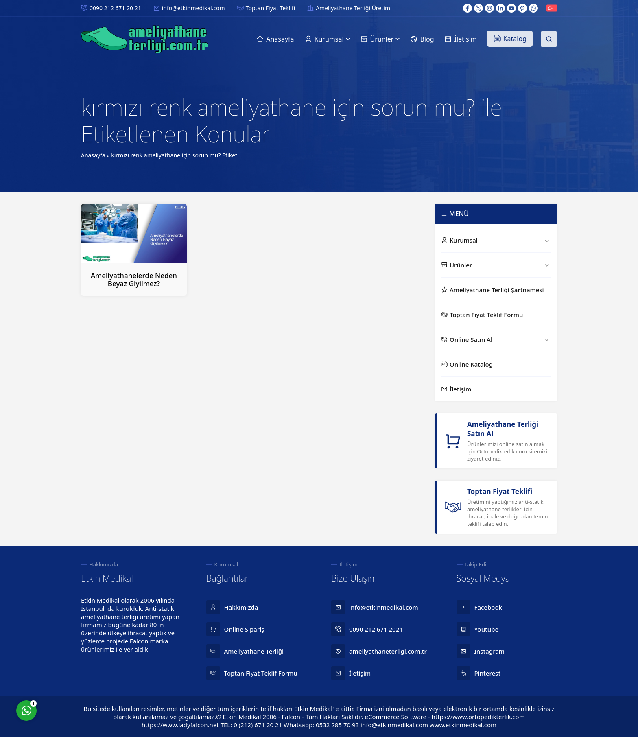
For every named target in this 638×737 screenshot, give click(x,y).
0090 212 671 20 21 (115, 8)
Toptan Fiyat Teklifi (270, 8)
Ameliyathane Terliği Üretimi (353, 8)
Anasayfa (93, 155)
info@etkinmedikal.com (193, 8)
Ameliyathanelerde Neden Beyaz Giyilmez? (134, 279)
